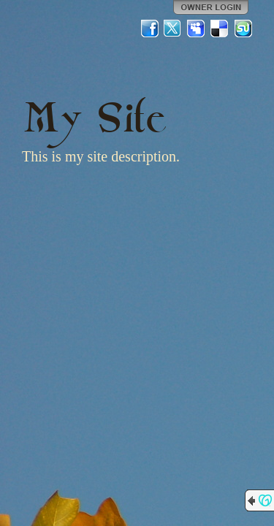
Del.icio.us (220, 28)
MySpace (196, 28)
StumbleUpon (243, 28)
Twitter (173, 28)
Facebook (150, 28)
